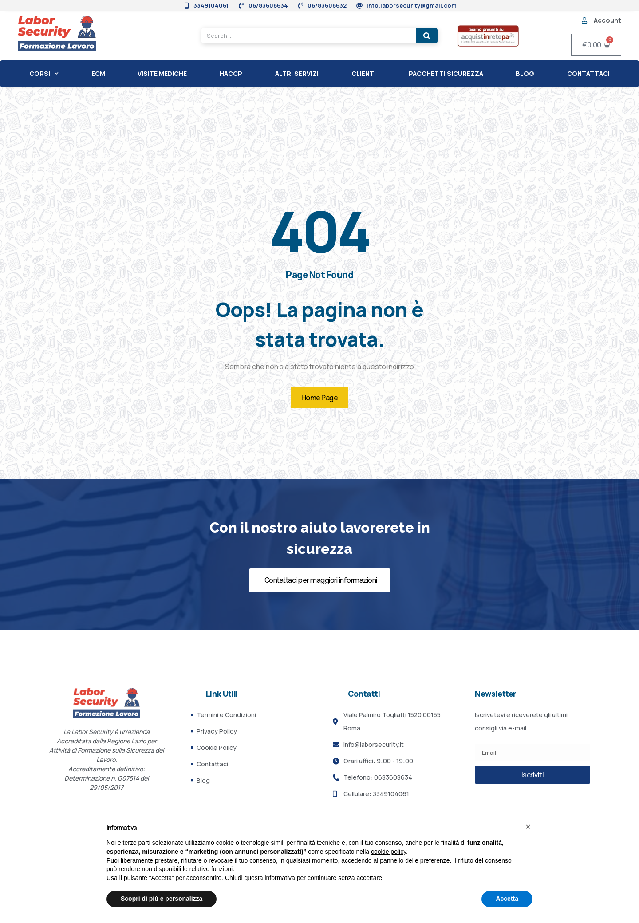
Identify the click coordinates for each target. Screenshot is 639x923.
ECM (98, 73)
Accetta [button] (507, 898)
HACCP (231, 73)
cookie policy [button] (388, 851)
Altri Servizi (297, 73)
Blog (525, 73)
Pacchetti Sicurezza (446, 73)
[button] (528, 827)
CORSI (44, 73)
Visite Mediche (162, 73)
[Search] (427, 35)
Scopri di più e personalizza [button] (161, 898)
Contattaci (588, 73)
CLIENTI (363, 73)
